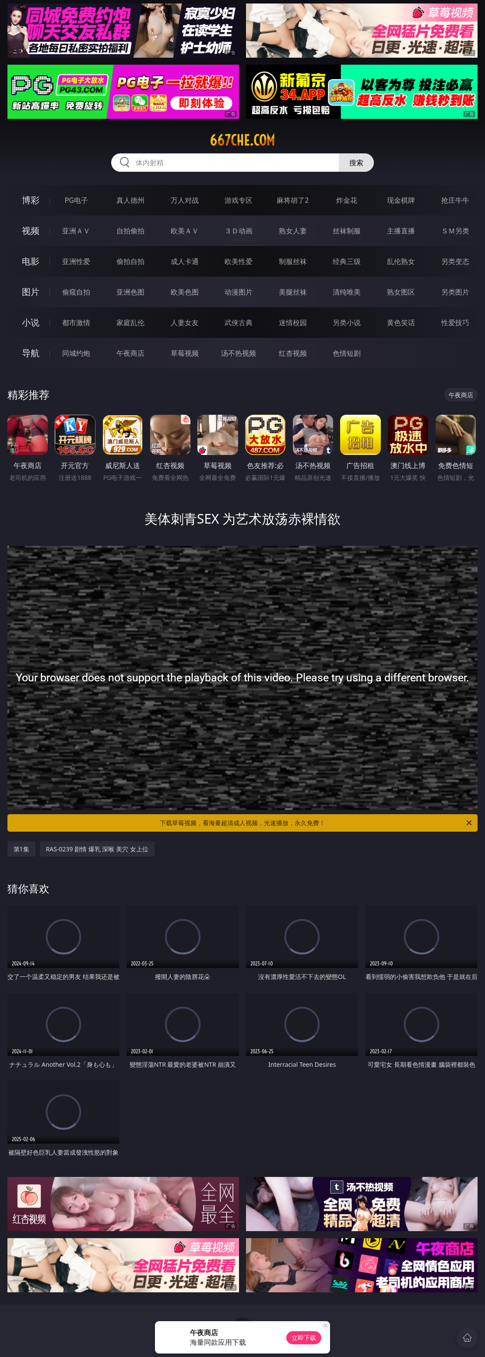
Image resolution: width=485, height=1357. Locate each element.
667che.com (242, 140)
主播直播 (401, 231)
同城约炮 (76, 353)
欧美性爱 (239, 261)
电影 (30, 261)
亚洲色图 (130, 292)
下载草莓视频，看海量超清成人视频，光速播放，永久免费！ (316, 823)
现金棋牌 (401, 200)
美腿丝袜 (293, 292)
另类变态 (455, 261)
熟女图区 (401, 292)
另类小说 (347, 322)
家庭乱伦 (130, 322)
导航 (30, 353)
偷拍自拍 (130, 261)
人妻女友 (185, 322)
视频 (30, 230)
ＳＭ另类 (455, 231)
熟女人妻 (293, 231)
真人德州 (130, 200)
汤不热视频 (238, 353)
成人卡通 (185, 261)
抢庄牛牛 (455, 200)
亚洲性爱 (76, 261)
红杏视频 (293, 353)
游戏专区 (239, 200)
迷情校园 (293, 322)
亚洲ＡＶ (76, 231)
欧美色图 (185, 292)
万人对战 (185, 200)
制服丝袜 (293, 261)
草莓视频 (185, 353)
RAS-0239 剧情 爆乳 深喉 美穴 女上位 (97, 849)
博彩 (30, 200)
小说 (30, 322)
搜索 (356, 162)
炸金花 (346, 200)
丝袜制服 (347, 231)
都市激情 (76, 322)
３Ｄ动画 (239, 231)
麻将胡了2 (293, 200)
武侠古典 (239, 322)
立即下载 (304, 1337)
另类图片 (455, 292)
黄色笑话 (401, 322)
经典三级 (347, 261)
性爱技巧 (455, 322)
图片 (30, 292)
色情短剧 (347, 353)
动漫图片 (239, 292)
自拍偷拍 (130, 231)
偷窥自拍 (76, 292)
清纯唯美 (347, 292)
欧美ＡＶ (185, 231)
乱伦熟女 (401, 261)
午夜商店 (130, 353)
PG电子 (76, 200)
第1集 (21, 849)
